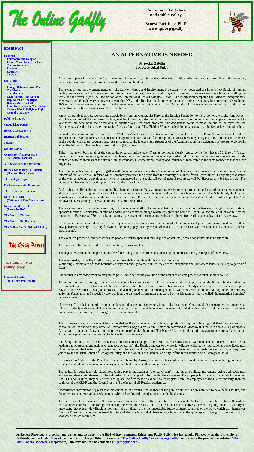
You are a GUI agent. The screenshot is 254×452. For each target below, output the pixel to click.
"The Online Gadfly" (135, 438)
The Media (13, 90)
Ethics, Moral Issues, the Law (25, 62)
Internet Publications (16, 136)
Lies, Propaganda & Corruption (26, 106)
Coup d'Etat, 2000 (18, 112)
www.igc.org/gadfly (165, 438)
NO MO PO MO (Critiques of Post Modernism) (24, 199)
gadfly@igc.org (126, 442)
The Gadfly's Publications (19, 221)
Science (11, 74)
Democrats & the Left (20, 103)
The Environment (17, 65)
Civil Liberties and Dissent (22, 96)
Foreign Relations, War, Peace (25, 87)
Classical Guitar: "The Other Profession (19, 279)
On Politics (10, 80)
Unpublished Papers (16, 124)
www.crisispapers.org (51, 442)
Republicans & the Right (22, 99)
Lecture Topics (13, 148)
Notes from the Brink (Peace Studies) (17, 208)
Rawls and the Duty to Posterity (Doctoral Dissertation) (23, 171)
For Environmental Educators (22, 185)
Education (12, 71)
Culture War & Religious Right (25, 109)
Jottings (9, 142)
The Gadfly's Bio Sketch (18, 215)
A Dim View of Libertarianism (22, 163)
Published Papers (14, 118)
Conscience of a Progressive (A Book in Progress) (20, 156)
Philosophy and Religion (21, 58)
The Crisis (13, 83)
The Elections (15, 93)
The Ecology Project (16, 179)
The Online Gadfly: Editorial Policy (25, 227)
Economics (13, 68)
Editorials (10, 55)
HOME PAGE (13, 48)
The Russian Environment (20, 191)
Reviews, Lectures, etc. (18, 130)
